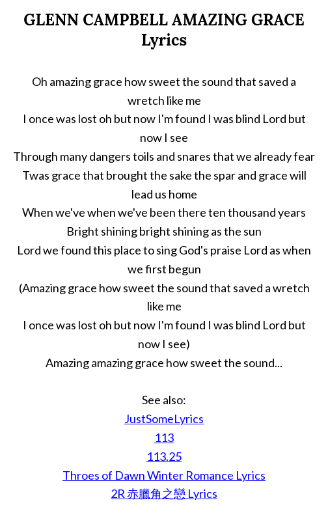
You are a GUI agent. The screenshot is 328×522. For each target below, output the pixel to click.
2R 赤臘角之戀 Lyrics (164, 493)
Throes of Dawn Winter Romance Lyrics (164, 475)
